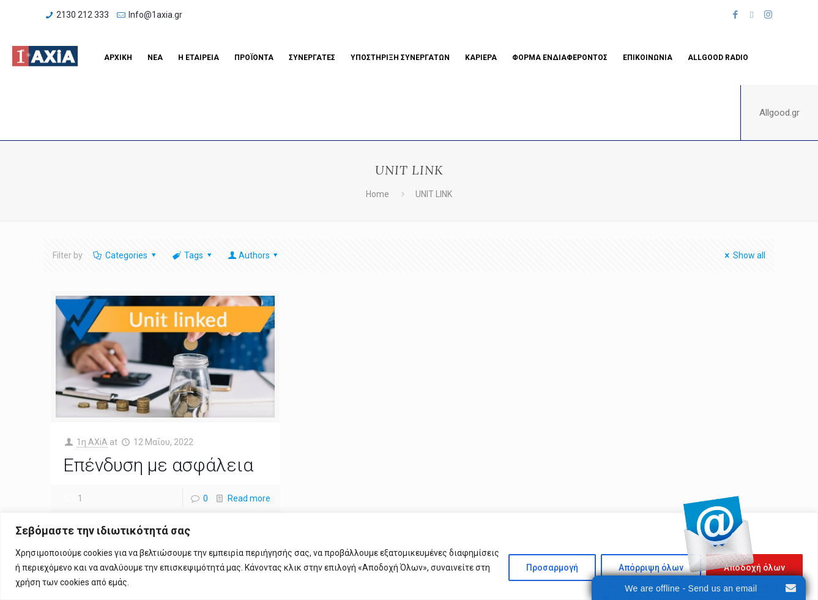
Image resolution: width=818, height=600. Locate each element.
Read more (249, 498)
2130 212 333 (82, 15)
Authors (253, 255)
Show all (743, 255)
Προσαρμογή (552, 567)
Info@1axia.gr (155, 15)
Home (377, 194)
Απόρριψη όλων (651, 567)
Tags (193, 255)
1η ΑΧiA (92, 442)
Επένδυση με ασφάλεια (158, 465)
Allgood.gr (779, 112)
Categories (126, 255)
